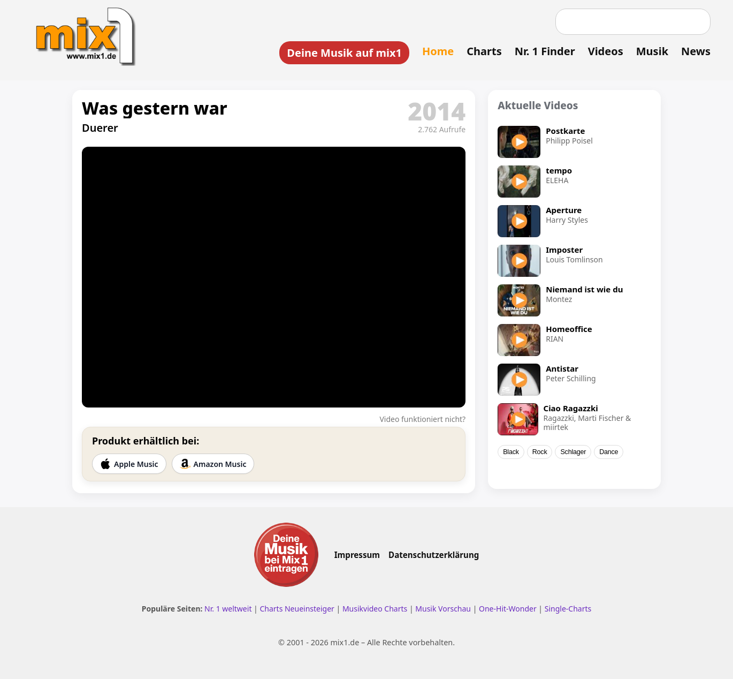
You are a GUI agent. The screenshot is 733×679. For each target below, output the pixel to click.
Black (511, 452)
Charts (484, 51)
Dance (608, 452)
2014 (436, 110)
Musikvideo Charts (374, 608)
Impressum (357, 554)
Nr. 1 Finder (545, 51)
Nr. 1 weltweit (227, 608)
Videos (605, 51)
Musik (652, 51)
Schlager (573, 452)
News (696, 51)
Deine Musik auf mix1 (344, 53)
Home (438, 51)
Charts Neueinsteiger (296, 608)
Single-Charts (568, 608)
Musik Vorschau (443, 608)
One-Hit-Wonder (508, 608)
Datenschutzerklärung (433, 554)
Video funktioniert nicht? (422, 419)
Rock (539, 452)
